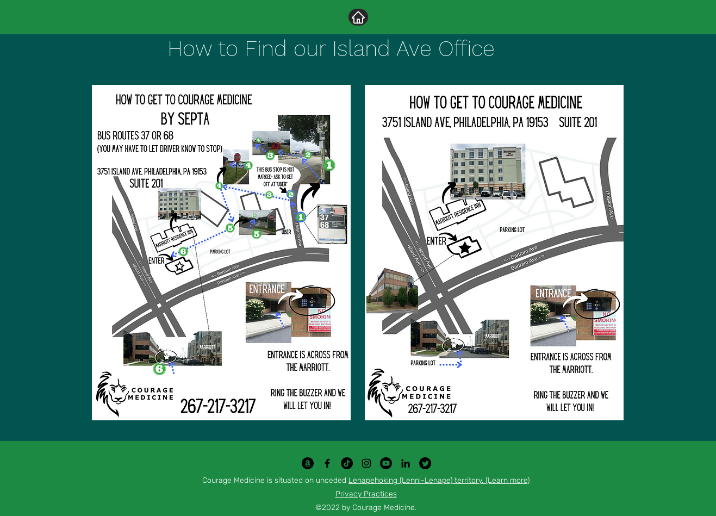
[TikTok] (347, 463)
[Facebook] (327, 463)
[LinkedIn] (406, 463)
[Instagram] (366, 463)
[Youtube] (386, 463)
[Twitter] (425, 463)
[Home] (358, 17)
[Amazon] (308, 463)
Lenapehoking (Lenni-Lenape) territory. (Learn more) (439, 480)
